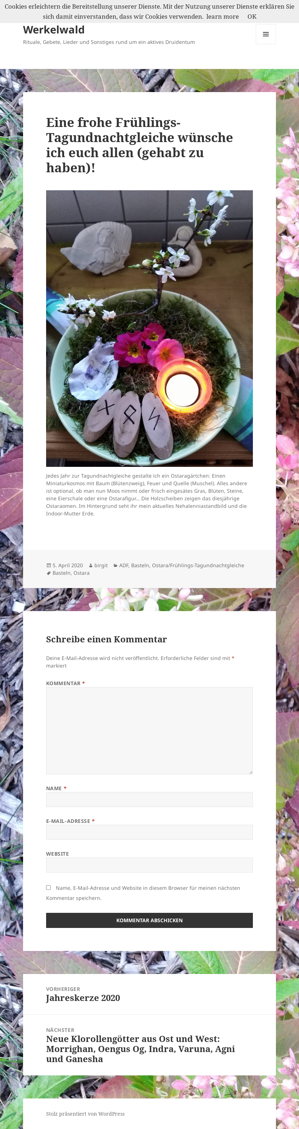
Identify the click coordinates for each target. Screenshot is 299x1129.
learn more (222, 16)
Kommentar (65, 683)
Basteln (140, 565)
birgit (101, 565)
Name (56, 788)
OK (251, 16)
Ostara (81, 572)
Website (57, 853)
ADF (123, 565)
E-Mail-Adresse (70, 821)
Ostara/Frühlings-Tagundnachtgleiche (198, 565)
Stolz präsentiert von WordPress (85, 1113)
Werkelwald (54, 29)
